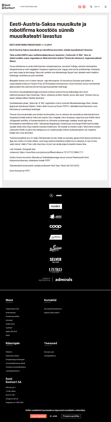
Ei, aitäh (53, 416)
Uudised (9, 328)
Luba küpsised (38, 416)
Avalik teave (10, 324)
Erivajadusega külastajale (15, 359)
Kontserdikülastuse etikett (15, 363)
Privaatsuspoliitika (12, 316)
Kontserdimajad (29, 7)
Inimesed (9, 320)
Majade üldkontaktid (51, 313)
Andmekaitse (11, 313)
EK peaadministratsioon (53, 309)
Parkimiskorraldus (12, 356)
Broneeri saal (49, 352)
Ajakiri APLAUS (11, 331)
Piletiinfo (9, 352)
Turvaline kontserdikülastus (16, 367)
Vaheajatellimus (50, 356)
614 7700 (11, 395)
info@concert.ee (12, 399)
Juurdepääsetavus (12, 371)
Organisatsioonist (12, 309)
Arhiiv (8, 335)
